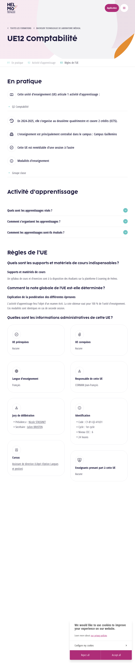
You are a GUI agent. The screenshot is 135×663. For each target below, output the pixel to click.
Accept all (116, 655)
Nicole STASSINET (37, 422)
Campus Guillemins (105, 134)
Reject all (85, 655)
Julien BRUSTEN (35, 427)
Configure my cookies (101, 645)
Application (112, 7)
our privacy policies (99, 635)
